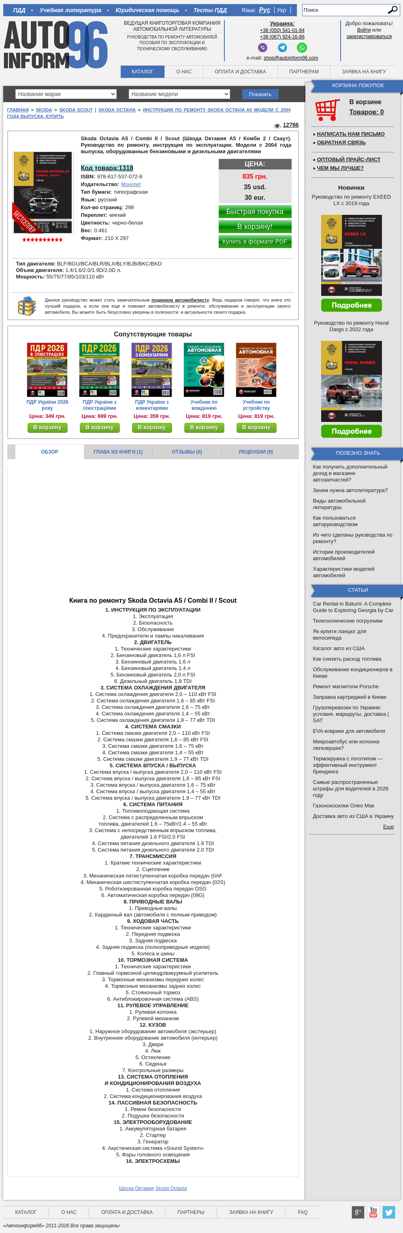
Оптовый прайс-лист (349, 159)
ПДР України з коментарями (152, 405)
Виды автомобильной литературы (339, 504)
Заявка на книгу (364, 72)
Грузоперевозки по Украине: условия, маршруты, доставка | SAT (351, 714)
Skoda (44, 109)
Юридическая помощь (147, 10)
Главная (18, 109)
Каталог (143, 72)
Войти (364, 30)
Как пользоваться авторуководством (335, 521)
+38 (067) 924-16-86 (282, 37)
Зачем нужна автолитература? (350, 490)
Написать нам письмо (351, 134)
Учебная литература (71, 10)
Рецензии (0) (256, 452)
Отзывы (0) (187, 452)
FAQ (302, 1212)
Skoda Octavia (117, 109)
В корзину (47, 427)
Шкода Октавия (136, 1188)
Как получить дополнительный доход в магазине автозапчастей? (350, 473)
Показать (260, 94)
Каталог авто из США (339, 648)
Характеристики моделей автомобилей (344, 572)
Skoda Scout (76, 109)
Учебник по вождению (204, 405)
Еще (388, 827)
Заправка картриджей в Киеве (350, 697)
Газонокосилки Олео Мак (343, 806)
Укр (281, 10)
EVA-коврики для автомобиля (349, 731)
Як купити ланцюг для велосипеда (340, 634)
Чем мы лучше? (340, 168)
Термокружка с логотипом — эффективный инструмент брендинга (348, 765)
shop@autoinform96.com (291, 58)
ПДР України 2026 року (47, 405)
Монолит (131, 184)
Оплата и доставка (240, 72)
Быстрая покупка (255, 212)
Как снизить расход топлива (347, 659)
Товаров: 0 (367, 112)
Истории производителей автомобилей (344, 555)
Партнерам (304, 72)
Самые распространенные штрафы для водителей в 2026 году (351, 788)
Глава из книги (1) (118, 452)
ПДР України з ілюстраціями (100, 405)
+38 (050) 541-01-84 (282, 30)
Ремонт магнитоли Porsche (346, 686)
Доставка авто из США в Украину (353, 816)
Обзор (49, 452)
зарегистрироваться (369, 36)
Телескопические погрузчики (348, 621)
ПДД (19, 10)
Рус (265, 9)
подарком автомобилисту (180, 300)
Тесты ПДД (210, 10)
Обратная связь (341, 142)
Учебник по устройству (256, 405)
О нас (184, 72)
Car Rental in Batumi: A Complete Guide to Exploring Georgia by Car (353, 607)
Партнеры (191, 1212)
